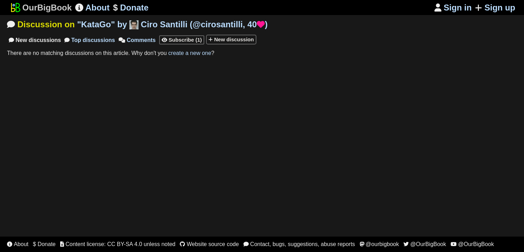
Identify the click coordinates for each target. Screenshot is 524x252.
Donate (130, 8)
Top (89, 40)
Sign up (495, 7)
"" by (172, 24)
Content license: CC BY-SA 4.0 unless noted (118, 244)
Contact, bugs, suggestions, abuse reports (299, 244)
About (92, 7)
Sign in (453, 7)
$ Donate (44, 244)
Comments (137, 40)
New (35, 40)
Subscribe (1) (182, 40)
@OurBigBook (424, 244)
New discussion (231, 39)
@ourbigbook (379, 244)
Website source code (209, 244)
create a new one (189, 53)
